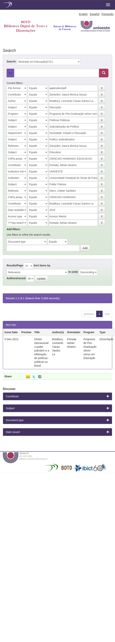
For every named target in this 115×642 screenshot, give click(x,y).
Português (107, 14)
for (10, 73)
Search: (11, 61)
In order (73, 271)
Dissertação (106, 339)
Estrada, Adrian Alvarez (72, 343)
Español (94, 14)
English (83, 14)
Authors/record (16, 278)
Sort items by (42, 265)
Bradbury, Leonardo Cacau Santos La (57, 347)
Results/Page (15, 265)
